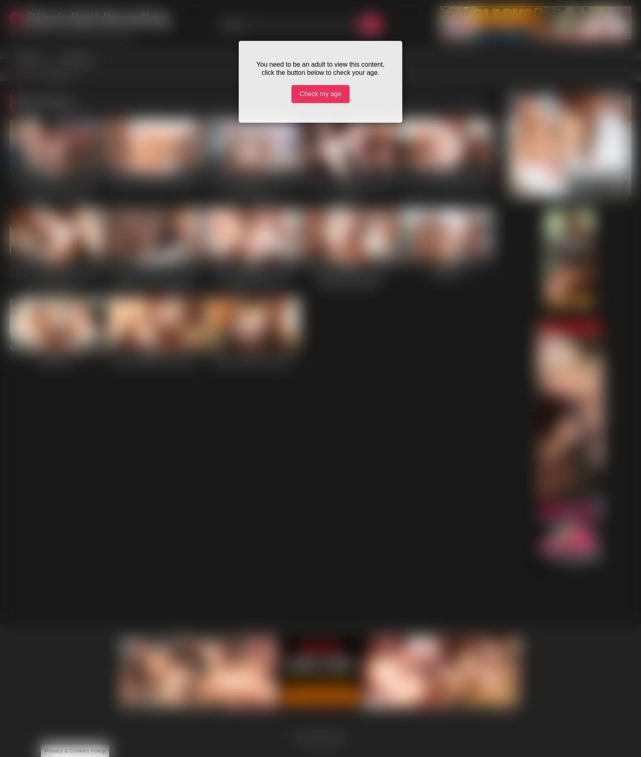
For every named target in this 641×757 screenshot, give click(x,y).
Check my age (320, 93)
